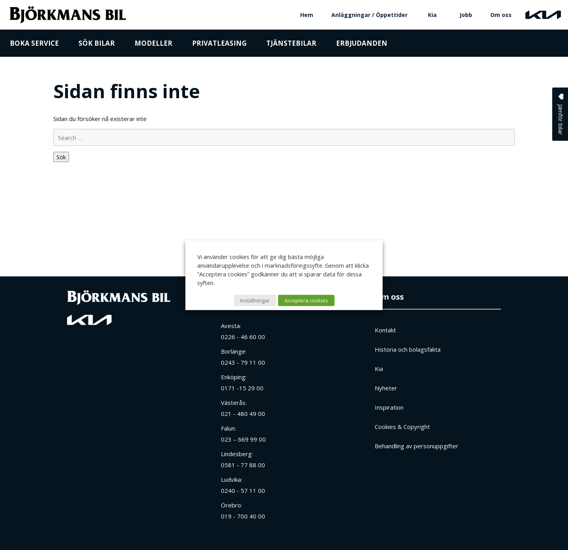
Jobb (466, 15)
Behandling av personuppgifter (416, 446)
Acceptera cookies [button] (306, 300)
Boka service (34, 44)
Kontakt (385, 330)
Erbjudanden (361, 44)
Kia (432, 15)
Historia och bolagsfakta (408, 349)
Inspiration (389, 407)
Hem (306, 15)
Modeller (153, 44)
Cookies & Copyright (402, 427)
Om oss (501, 15)
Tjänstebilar (291, 44)
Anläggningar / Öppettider (369, 15)
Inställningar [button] (255, 300)
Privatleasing (219, 44)
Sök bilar (96, 44)
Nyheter (386, 388)
